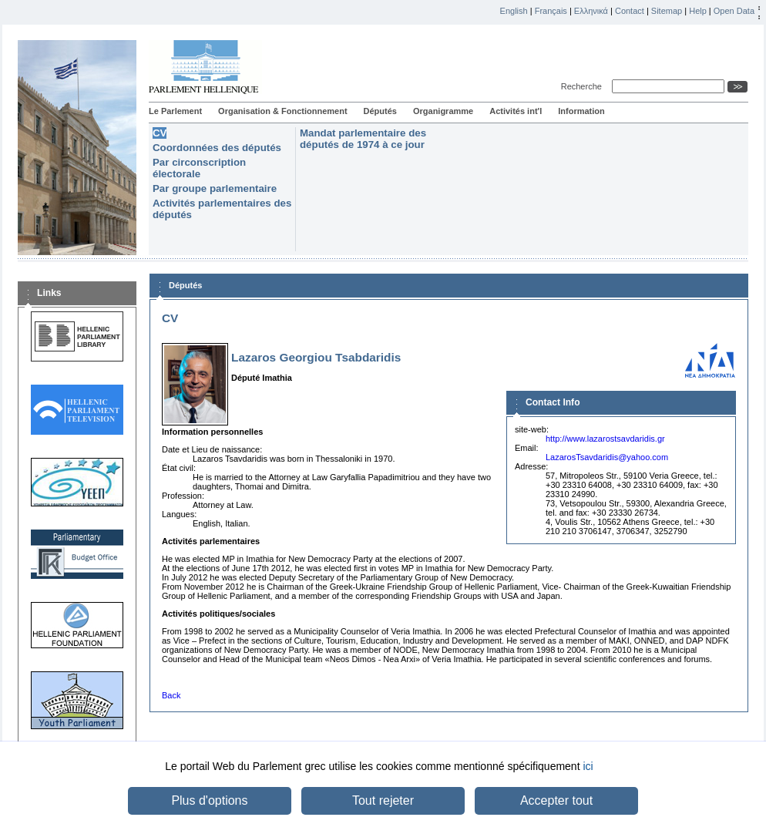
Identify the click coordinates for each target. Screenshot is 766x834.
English (514, 10)
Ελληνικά (591, 10)
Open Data (734, 10)
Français (551, 10)
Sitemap (666, 10)
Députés (380, 111)
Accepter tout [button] (556, 800)
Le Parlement (175, 111)
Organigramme (443, 111)
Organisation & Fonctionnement (282, 111)
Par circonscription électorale (199, 168)
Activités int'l (515, 111)
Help (698, 10)
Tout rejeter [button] (383, 800)
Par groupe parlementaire (215, 188)
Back (171, 695)
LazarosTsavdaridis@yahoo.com (607, 457)
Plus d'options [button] (209, 800)
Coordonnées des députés (217, 147)
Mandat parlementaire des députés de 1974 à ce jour (363, 138)
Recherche (583, 86)
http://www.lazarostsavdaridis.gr (605, 438)
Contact (629, 10)
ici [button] (588, 766)
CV (159, 133)
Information (581, 111)
